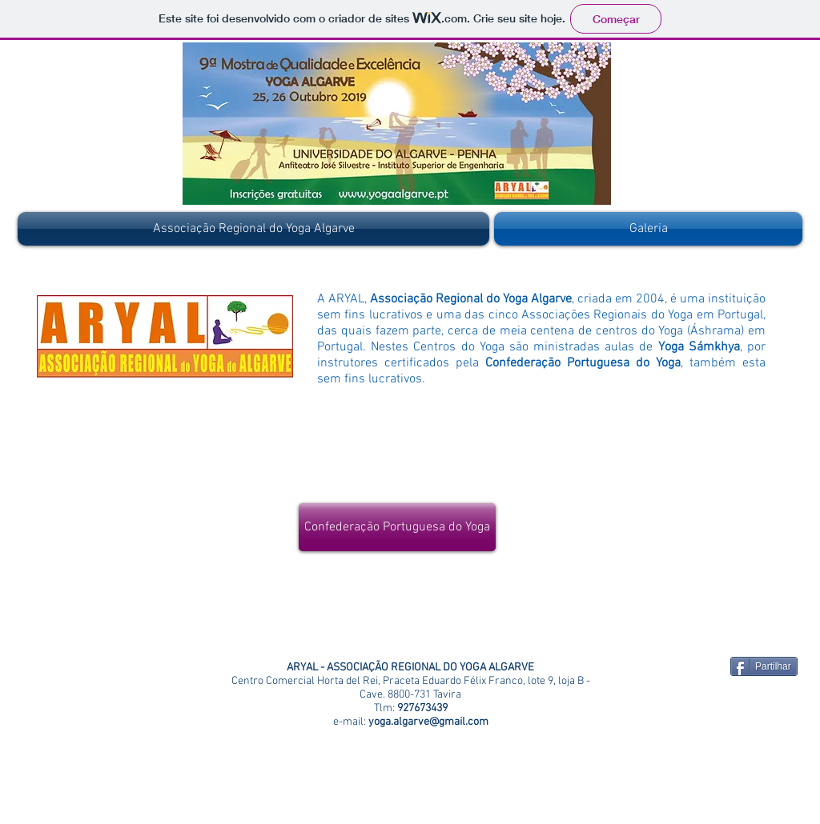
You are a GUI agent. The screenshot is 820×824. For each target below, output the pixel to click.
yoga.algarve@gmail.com (428, 722)
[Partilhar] (764, 666)
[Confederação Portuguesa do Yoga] (397, 527)
